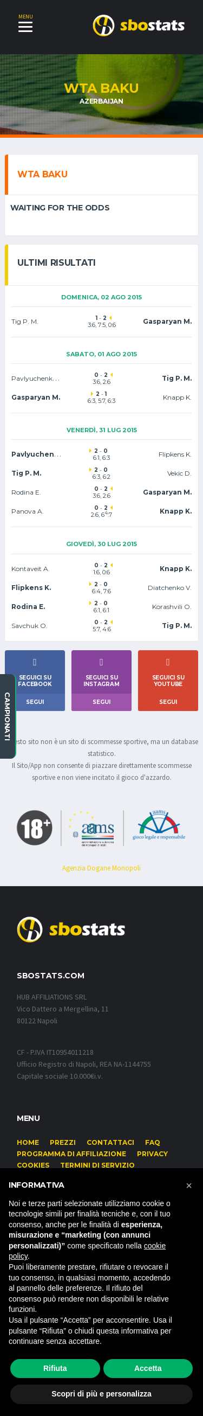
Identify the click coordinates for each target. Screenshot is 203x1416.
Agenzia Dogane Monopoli (101, 868)
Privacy (152, 1154)
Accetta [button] (148, 1368)
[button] (189, 1185)
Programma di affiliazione (71, 1154)
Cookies (33, 1165)
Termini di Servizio (97, 1165)
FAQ (152, 1142)
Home (28, 1142)
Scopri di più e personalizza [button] (101, 1393)
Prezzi (63, 1142)
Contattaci (110, 1142)
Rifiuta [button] (55, 1368)
